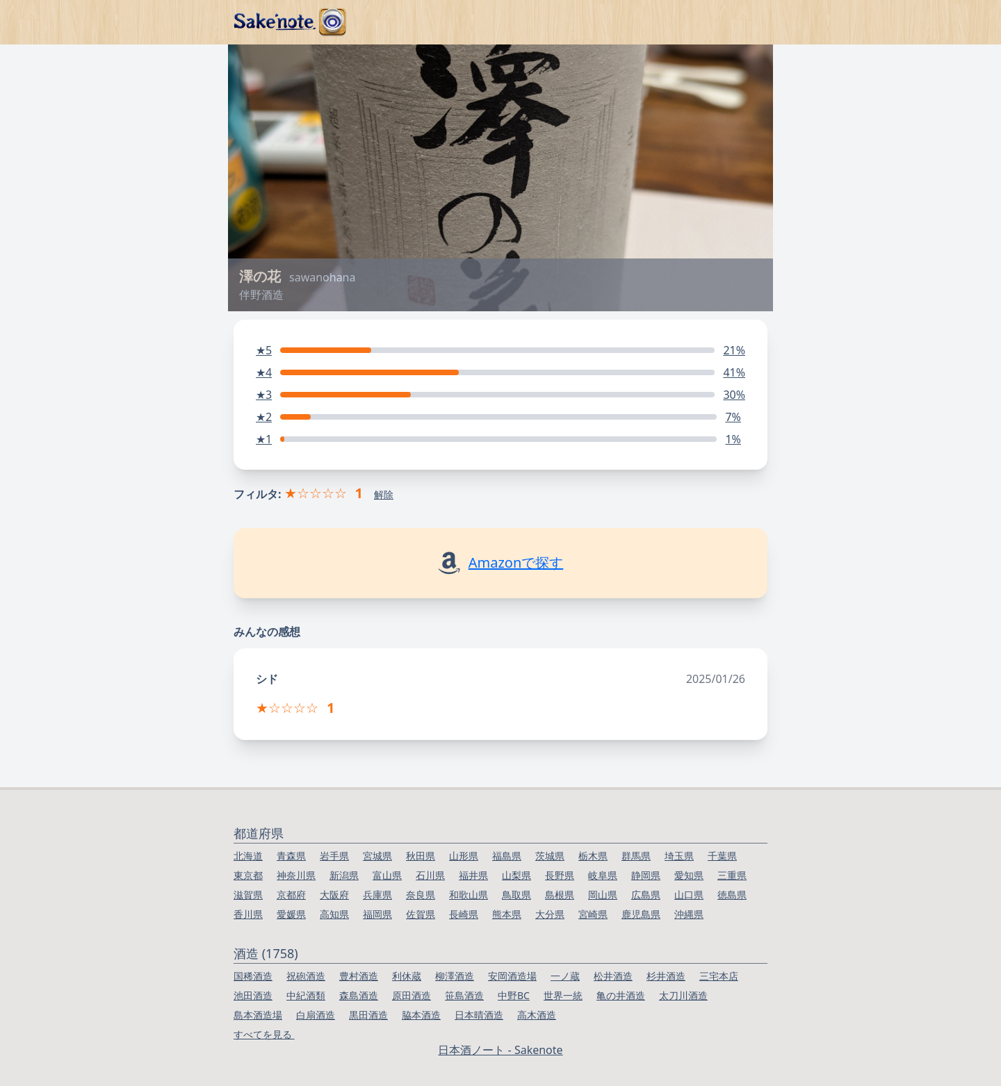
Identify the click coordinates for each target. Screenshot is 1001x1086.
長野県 (559, 875)
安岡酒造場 (512, 975)
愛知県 (688, 875)
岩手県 (334, 855)
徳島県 (732, 894)
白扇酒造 (315, 1014)
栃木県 (593, 855)
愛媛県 (291, 914)
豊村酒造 (358, 975)
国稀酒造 (253, 975)
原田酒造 (411, 995)
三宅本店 (718, 975)
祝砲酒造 (305, 975)
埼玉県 (679, 855)
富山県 (387, 875)
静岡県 (645, 875)
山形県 (463, 855)
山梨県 (516, 875)
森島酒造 (358, 995)
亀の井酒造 (620, 995)
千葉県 (722, 855)
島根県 (559, 894)
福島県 (506, 855)
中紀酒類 (305, 995)
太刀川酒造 (683, 995)
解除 (383, 494)
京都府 (291, 894)
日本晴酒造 (479, 1014)
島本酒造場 (258, 1014)
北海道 (248, 855)
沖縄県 (688, 914)
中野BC (514, 995)
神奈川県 (296, 875)
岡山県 (602, 894)
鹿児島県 (640, 914)
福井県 (473, 875)
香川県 (248, 914)
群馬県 (636, 855)
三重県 (732, 875)
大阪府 (334, 894)
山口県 (688, 894)
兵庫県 (377, 894)
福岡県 (377, 914)
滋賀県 (248, 894)
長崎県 (463, 914)
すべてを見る (264, 1034)
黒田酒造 (368, 1014)
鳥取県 (516, 894)
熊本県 (506, 914)
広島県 (645, 894)
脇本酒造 (421, 1014)
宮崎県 (593, 914)
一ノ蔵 (565, 975)
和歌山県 (468, 894)
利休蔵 (406, 975)
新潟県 (344, 875)
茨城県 (549, 855)
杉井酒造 (665, 975)
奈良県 (420, 894)
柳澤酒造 (454, 975)
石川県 (430, 875)
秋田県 (420, 855)
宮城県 (377, 855)
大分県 (549, 914)
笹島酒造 (464, 995)
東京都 (248, 875)
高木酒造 (536, 1014)
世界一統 (563, 995)
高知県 (334, 914)
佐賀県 (420, 914)
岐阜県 (602, 875)
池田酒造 (253, 995)
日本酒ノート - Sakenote (500, 1050)
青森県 (291, 855)
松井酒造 (613, 975)
